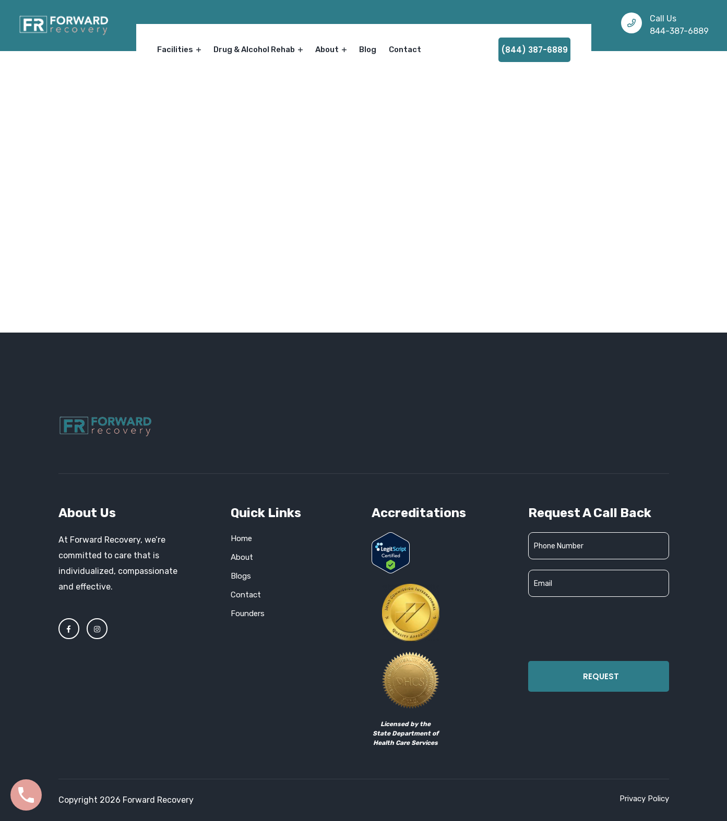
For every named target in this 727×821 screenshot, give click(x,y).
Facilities (179, 49)
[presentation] (607, 627)
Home (326, 185)
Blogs (241, 576)
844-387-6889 (679, 31)
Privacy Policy (644, 798)
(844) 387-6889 (534, 49)
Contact (405, 49)
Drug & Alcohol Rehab (258, 49)
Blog (367, 49)
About (331, 49)
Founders (248, 613)
